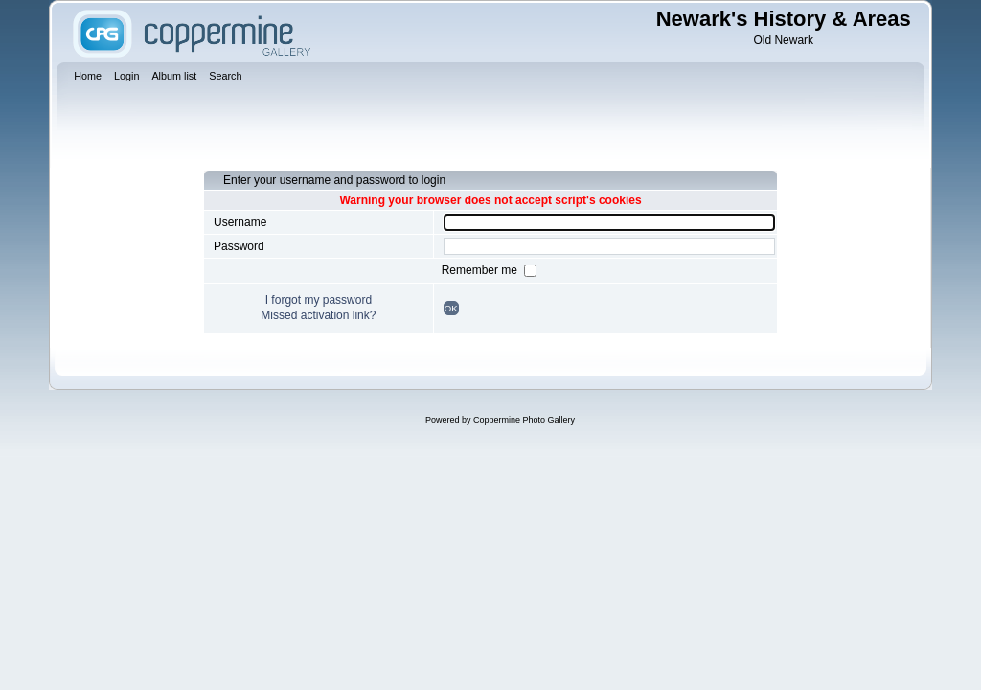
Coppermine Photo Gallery (524, 420)
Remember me (481, 270)
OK (451, 308)
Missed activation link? (318, 315)
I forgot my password (318, 300)
